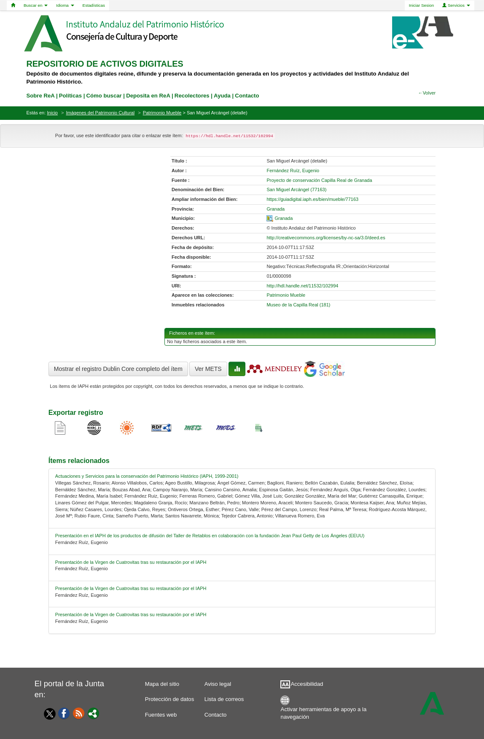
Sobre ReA (40, 95)
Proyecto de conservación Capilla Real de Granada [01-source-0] (319, 180)
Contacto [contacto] (247, 95)
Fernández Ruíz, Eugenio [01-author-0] (292, 170)
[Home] (13, 5)
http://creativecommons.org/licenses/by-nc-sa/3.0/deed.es (325, 237)
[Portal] (93, 712)
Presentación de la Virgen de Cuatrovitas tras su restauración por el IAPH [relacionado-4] (131, 614)
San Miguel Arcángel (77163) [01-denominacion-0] (296, 189)
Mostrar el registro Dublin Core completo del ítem (118, 368)
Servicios (456, 5)
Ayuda (222, 95)
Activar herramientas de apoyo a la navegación (324, 711)
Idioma (65, 5)
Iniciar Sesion (421, 5)
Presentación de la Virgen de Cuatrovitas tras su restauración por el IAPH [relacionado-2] (131, 562)
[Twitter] (47, 713)
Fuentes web (161, 715)
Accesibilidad (306, 684)
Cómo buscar (103, 95)
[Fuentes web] (79, 712)
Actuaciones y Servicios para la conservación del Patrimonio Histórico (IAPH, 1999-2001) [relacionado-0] (147, 476)
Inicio (52, 112)
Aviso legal (217, 684)
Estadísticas (94, 5)
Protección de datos (169, 699)
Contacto (215, 715)
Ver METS (208, 368)
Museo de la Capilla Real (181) (298, 304)
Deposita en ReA (148, 95)
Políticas (70, 95)
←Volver (427, 92)
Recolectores (192, 95)
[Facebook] (64, 712)
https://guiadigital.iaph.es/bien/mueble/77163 (312, 199)
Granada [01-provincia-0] (275, 208)
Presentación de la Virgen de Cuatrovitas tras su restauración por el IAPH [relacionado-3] (131, 588)
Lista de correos (224, 699)
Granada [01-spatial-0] (283, 218)
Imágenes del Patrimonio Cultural (100, 112)
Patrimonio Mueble (162, 112)
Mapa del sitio (162, 684)
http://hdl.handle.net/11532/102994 (302, 285)
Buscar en (36, 5)
